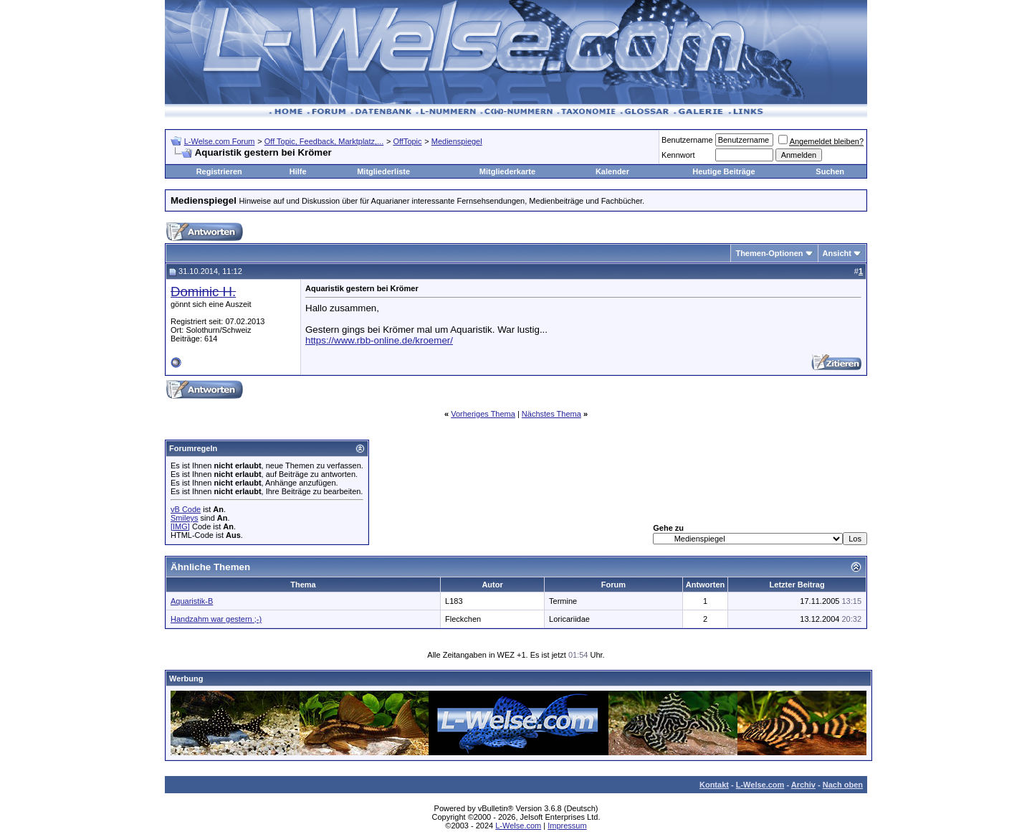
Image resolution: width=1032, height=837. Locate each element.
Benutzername (687, 140)
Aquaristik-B (192, 601)
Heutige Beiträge (723, 171)
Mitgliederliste (383, 171)
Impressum (567, 825)
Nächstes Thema (551, 414)
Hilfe (298, 171)
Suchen (830, 171)
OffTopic (407, 141)
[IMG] (180, 526)
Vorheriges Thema (483, 414)
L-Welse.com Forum (219, 141)
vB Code (186, 509)
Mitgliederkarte (507, 171)
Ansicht (837, 253)
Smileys (185, 518)
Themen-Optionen (769, 253)
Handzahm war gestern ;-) (216, 619)
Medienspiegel (456, 141)
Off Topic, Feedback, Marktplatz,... (324, 141)
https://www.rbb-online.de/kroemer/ (379, 340)
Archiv (803, 784)
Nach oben (843, 784)
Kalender (612, 171)
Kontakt (714, 784)
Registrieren (219, 171)
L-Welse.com (760, 784)
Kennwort (677, 155)
